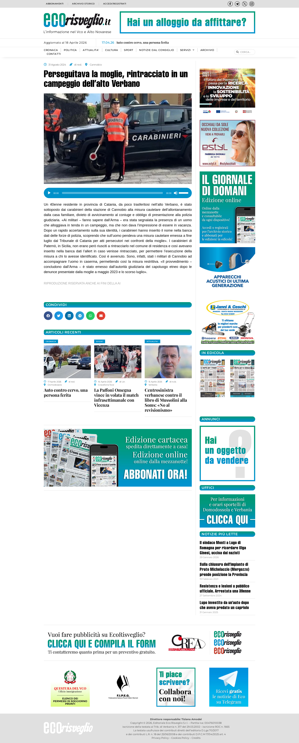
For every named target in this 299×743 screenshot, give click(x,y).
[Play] (49, 193)
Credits (196, 737)
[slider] (112, 193)
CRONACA (51, 50)
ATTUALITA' (152, 341)
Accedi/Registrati (114, 3)
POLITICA (70, 50)
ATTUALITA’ (91, 50)
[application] (118, 191)
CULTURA (111, 50)
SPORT (128, 50)
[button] (48, 315)
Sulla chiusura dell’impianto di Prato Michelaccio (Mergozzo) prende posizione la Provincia (224, 570)
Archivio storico (83, 3)
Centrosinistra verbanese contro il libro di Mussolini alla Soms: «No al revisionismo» (166, 400)
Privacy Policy (160, 737)
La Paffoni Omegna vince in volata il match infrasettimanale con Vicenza (116, 397)
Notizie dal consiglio (156, 50)
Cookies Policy (180, 737)
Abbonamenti (54, 3)
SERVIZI (187, 50)
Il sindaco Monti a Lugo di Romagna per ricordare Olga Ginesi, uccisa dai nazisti (223, 548)
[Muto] (176, 193)
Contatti (54, 53)
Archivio (207, 50)
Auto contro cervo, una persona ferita (66, 392)
